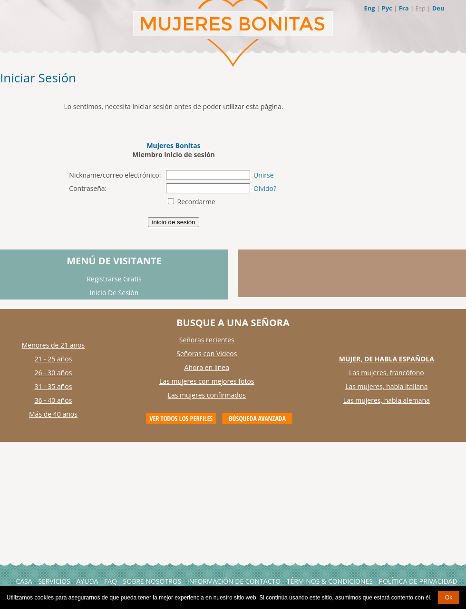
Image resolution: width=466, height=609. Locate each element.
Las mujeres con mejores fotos (206, 381)
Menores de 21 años (53, 344)
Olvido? (264, 188)
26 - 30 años (53, 372)
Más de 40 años (53, 414)
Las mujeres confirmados (207, 394)
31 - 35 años (53, 386)
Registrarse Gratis (114, 278)
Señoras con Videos (206, 353)
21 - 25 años (53, 358)
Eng (369, 8)
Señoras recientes (206, 339)
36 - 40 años (53, 400)
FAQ (110, 581)
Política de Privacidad (418, 581)
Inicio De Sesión (114, 292)
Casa (24, 581)
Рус (386, 8)
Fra (404, 8)
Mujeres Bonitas (173, 145)
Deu (438, 8)
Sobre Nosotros (152, 581)
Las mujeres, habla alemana (386, 400)
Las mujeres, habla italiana (386, 386)
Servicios (54, 581)
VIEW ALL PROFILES (181, 418)
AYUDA (87, 581)
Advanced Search (257, 418)
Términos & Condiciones (330, 581)
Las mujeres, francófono (386, 372)
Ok (448, 597)
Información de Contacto (234, 581)
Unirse (263, 175)
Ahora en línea (206, 367)
